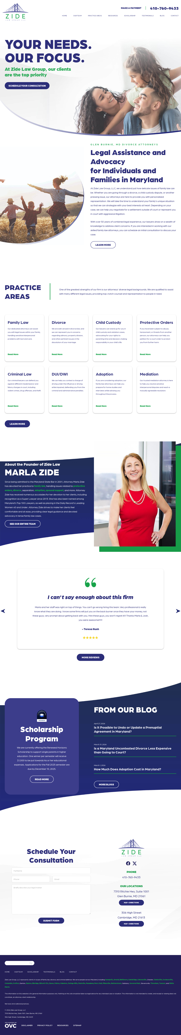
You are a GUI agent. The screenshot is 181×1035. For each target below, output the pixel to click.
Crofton (16, 983)
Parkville (81, 983)
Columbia (8, 983)
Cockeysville (168, 979)
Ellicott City (44, 983)
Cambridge (132, 979)
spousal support (55, 490)
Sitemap (77, 1025)
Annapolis (109, 979)
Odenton (63, 983)
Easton (29, 983)
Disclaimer (27, 1025)
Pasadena (90, 983)
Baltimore (124, 979)
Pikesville (106, 983)
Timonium (154, 983)
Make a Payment (131, 7)
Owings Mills (73, 983)
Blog (162, 15)
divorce (17, 490)
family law (39, 485)
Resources (113, 15)
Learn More (103, 244)
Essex (51, 983)
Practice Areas (95, 15)
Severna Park (135, 983)
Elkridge (35, 983)
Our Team (77, 15)
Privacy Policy (44, 1025)
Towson (162, 983)
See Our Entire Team (23, 523)
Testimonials (148, 15)
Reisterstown (116, 983)
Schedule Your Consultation (27, 85)
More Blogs (106, 784)
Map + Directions (131, 902)
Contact (175, 15)
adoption (40, 490)
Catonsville (142, 979)
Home (64, 15)
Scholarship (129, 15)
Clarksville (158, 979)
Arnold (116, 979)
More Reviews (90, 657)
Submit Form (51, 920)
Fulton (57, 983)
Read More (42, 779)
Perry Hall (98, 983)
